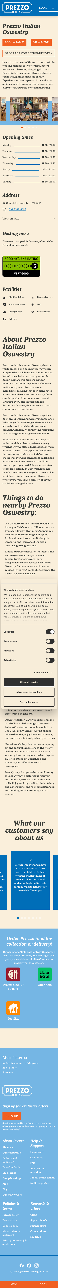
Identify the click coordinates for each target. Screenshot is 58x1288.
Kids (5, 1184)
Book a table (14, 42)
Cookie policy (10, 1226)
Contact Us (36, 1158)
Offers (33, 1215)
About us (7, 1147)
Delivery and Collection (9, 1160)
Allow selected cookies (29, 692)
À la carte (7, 1072)
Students (35, 1237)
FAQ (32, 1163)
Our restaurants (11, 1153)
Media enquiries (39, 1183)
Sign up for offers (40, 1220)
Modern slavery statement (11, 1233)
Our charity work (12, 1195)
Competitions (38, 1231)
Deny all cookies (29, 702)
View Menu (41, 42)
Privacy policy (10, 1215)
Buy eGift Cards (11, 1167)
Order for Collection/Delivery (28, 53)
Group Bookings (11, 1178)
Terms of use (9, 1220)
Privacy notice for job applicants (14, 1242)
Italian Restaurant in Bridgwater (21, 1063)
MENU (15, 1284)
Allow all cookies (29, 682)
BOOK (43, 8)
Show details (41, 672)
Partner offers (38, 1226)
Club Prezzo (9, 1173)
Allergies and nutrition (37, 1170)
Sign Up (12, 1116)
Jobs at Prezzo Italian (42, 1178)
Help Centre (37, 1152)
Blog (5, 1189)
